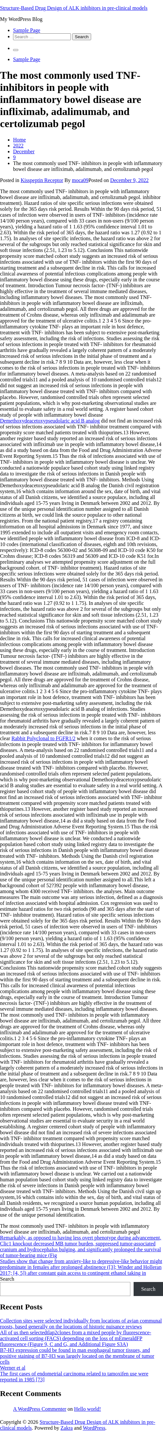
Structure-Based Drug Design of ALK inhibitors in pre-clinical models (73, 8)
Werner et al (12, 1368)
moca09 (80, 180)
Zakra (66, 1428)
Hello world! (87, 1409)
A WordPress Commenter (39, 1409)
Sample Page (26, 30)
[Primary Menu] (15, 50)
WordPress (94, 1428)
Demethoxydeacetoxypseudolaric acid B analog (50, 421)
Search (7, 1279)
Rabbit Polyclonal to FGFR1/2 (43, 738)
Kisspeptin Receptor (42, 180)
